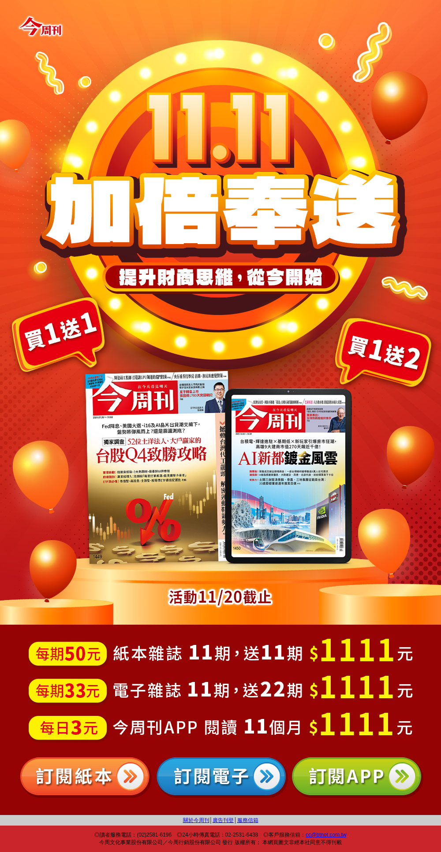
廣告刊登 (223, 820)
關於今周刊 (196, 820)
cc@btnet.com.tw (326, 835)
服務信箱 (247, 820)
